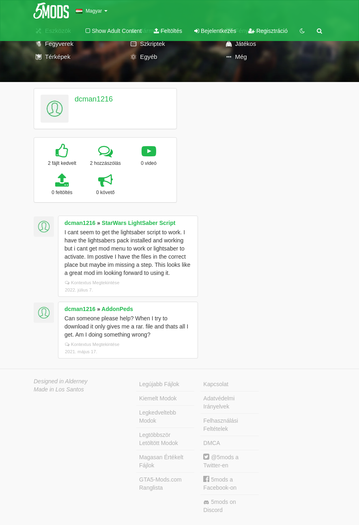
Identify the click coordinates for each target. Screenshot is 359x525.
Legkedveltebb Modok (157, 416)
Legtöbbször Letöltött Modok (158, 439)
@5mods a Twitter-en (221, 461)
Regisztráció (268, 31)
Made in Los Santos (59, 389)
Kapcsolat (215, 384)
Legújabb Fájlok (159, 384)
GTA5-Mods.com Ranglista (160, 483)
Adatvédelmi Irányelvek (218, 402)
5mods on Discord (219, 506)
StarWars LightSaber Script (139, 223)
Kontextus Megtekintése (92, 282)
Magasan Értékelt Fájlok (161, 461)
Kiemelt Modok (158, 398)
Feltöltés (168, 31)
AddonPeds (117, 309)
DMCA (211, 443)
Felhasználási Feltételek (220, 424)
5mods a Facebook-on (219, 483)
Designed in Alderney (61, 381)
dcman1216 (94, 99)
